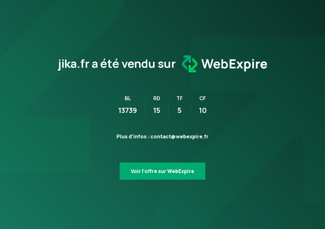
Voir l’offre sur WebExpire (162, 171)
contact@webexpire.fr (179, 136)
